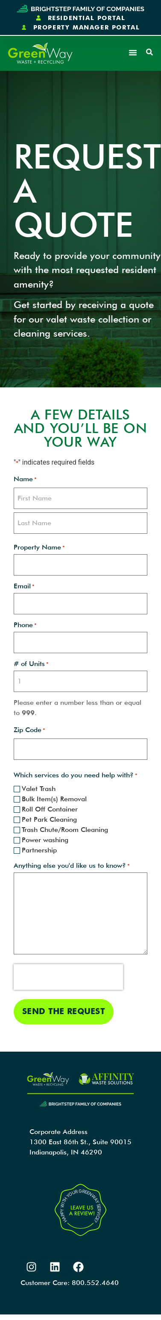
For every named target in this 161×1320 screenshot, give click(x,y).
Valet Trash (39, 788)
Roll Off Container (50, 809)
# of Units (31, 663)
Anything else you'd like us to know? (72, 865)
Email (24, 586)
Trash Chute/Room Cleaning (65, 829)
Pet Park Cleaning (49, 819)
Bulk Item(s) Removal (54, 799)
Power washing (45, 840)
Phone (25, 625)
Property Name (39, 547)
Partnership (39, 850)
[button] (132, 52)
